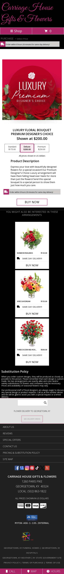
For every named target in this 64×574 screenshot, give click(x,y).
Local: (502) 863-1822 (32, 491)
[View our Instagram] (27, 469)
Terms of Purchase (32, 562)
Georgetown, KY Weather (17, 557)
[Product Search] (33, 403)
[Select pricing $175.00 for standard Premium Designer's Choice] (12, 148)
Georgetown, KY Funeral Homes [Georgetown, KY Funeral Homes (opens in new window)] (21, 548)
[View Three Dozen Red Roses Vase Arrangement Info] (32, 334)
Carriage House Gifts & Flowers (27, 13)
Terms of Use (53, 562)
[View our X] (42, 469)
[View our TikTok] (37, 469)
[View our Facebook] (17, 469)
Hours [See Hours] (53, 571)
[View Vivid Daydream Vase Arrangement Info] (32, 285)
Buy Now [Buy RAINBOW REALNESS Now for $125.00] (32, 265)
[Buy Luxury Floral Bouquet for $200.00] (32, 202)
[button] (32, 518)
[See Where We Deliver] (32, 418)
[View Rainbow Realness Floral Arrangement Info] (32, 237)
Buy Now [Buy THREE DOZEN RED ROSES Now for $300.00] (32, 362)
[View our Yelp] (47, 469)
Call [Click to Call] (10, 571)
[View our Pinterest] (32, 469)
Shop (16, 31)
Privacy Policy (12, 562)
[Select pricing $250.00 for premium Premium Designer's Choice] (41, 148)
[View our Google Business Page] (22, 469)
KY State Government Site (47, 557)
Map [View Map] (32, 571)
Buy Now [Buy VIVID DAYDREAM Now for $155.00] (32, 313)
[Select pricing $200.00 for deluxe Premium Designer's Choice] (27, 148)
